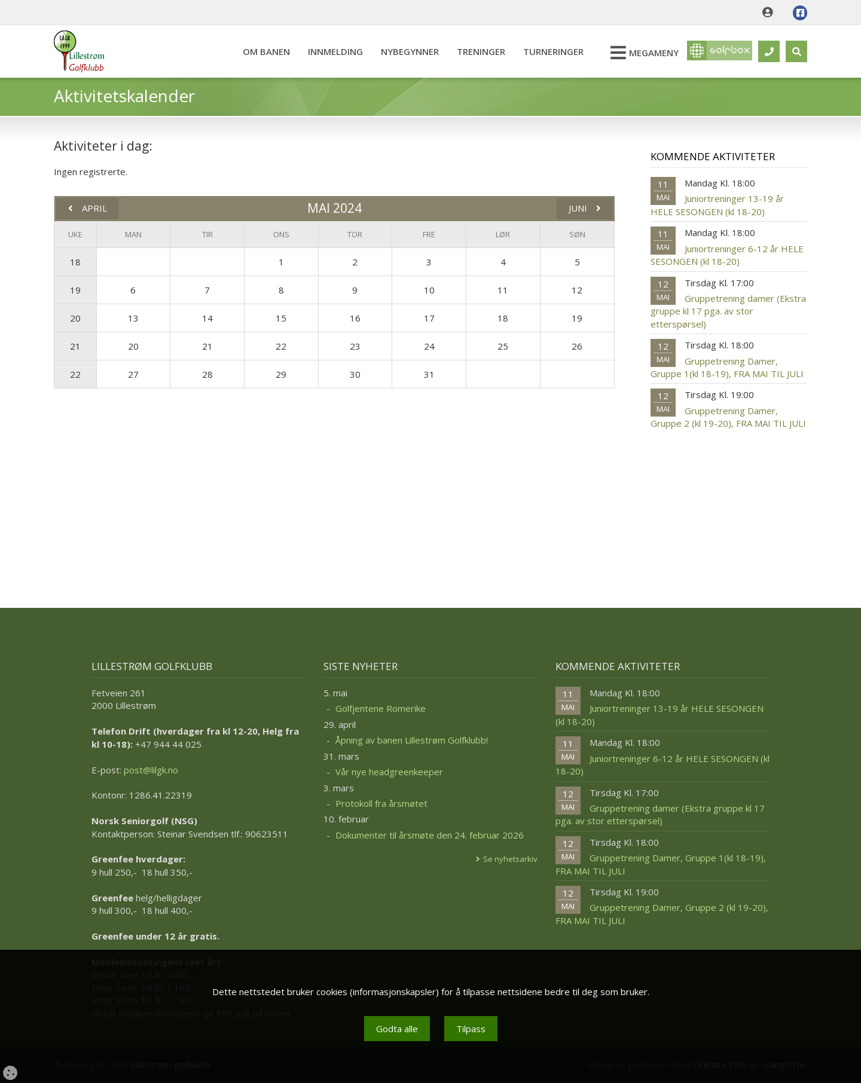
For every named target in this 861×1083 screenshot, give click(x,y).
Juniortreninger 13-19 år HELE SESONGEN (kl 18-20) (717, 204)
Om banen (260, 51)
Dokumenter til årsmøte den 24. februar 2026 (429, 835)
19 (75, 290)
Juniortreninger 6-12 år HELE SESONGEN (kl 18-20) (727, 255)
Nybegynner (404, 51)
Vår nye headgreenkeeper (389, 772)
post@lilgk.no (151, 770)
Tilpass (471, 1029)
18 (75, 262)
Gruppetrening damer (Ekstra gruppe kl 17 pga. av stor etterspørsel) (728, 311)
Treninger (475, 51)
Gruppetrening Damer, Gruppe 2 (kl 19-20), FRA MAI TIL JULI (728, 417)
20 (75, 318)
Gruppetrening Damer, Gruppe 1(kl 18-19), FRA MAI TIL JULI (727, 367)
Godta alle (397, 1029)
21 (75, 346)
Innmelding (329, 51)
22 (75, 374)
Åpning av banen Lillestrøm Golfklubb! (411, 740)
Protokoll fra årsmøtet (381, 803)
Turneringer (547, 51)
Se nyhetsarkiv (510, 858)
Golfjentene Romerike (380, 708)
